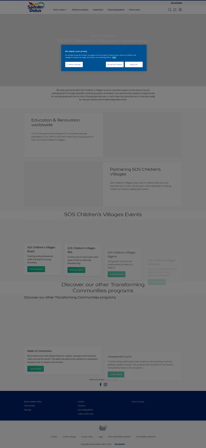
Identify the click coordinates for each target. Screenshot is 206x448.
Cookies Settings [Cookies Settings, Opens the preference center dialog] (74, 64)
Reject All (134, 64)
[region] (104, 58)
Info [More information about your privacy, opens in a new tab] (114, 57)
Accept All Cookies (114, 64)
